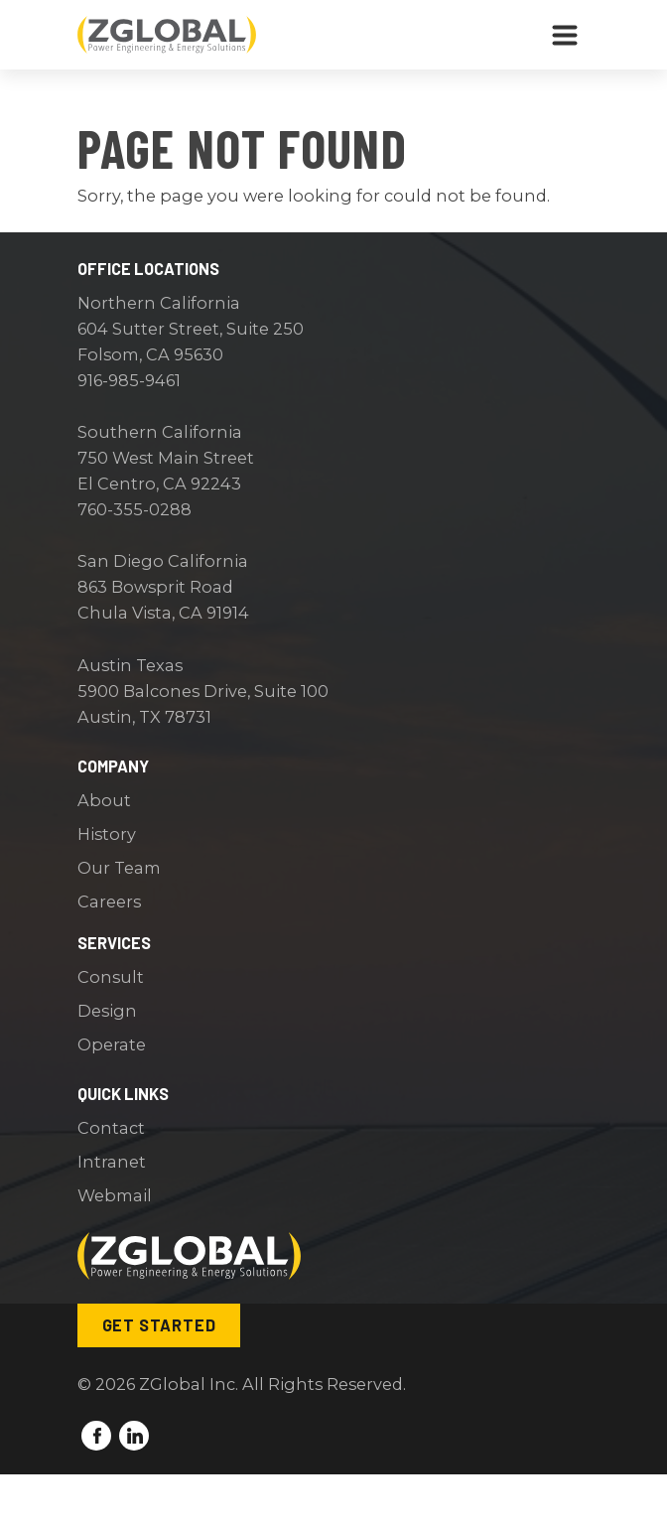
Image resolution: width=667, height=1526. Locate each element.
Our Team (119, 868)
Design (107, 1011)
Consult (110, 977)
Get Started (159, 1325)
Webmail (114, 1195)
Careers (109, 901)
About (104, 800)
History (106, 834)
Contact (111, 1128)
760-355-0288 (134, 509)
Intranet (111, 1162)
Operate (111, 1044)
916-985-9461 (129, 380)
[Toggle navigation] (565, 35)
